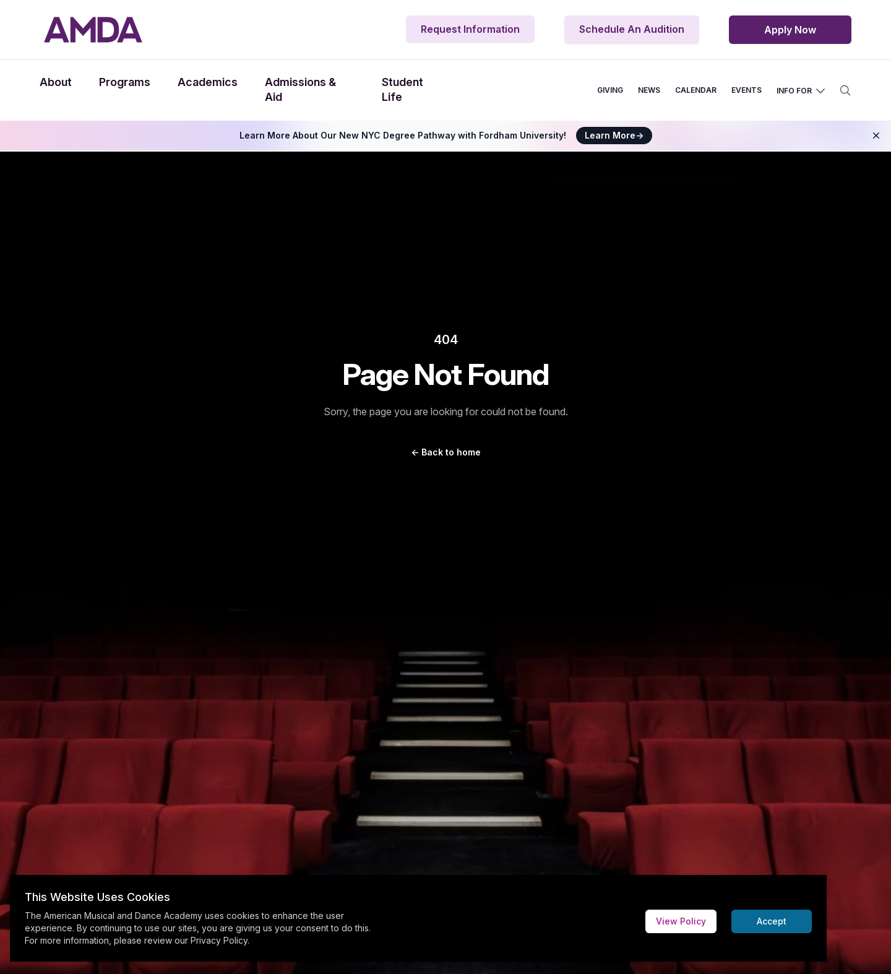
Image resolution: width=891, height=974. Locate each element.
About (56, 81)
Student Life (402, 89)
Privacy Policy (219, 940)
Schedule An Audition (631, 29)
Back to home (446, 452)
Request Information (470, 29)
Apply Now (790, 30)
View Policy (681, 921)
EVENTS (746, 90)
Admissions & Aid (300, 89)
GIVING (610, 90)
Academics (208, 81)
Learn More (614, 135)
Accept (771, 921)
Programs (124, 81)
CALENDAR (696, 90)
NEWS (649, 90)
